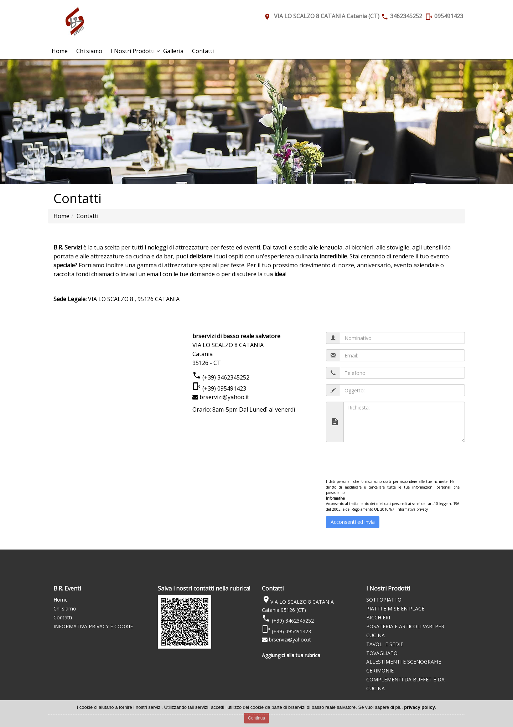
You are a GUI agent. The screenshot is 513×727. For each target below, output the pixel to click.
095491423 (448, 16)
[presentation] (380, 461)
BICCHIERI (378, 617)
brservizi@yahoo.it (224, 397)
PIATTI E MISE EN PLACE (395, 608)
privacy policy (419, 707)
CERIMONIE (380, 670)
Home (60, 51)
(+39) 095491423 (223, 388)
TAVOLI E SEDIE (384, 644)
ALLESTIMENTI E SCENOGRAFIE (403, 661)
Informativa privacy (412, 509)
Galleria (173, 51)
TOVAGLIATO (382, 653)
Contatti (203, 51)
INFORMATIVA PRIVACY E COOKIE (93, 626)
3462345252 (406, 16)
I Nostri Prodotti (133, 51)
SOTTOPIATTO (383, 599)
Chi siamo (89, 51)
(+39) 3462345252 (225, 377)
